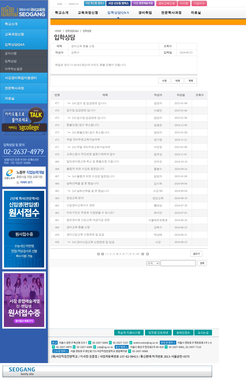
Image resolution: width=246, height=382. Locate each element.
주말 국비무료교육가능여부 (83, 139)
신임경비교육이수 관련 (81, 205)
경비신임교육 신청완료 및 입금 (85, 234)
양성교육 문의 (75, 198)
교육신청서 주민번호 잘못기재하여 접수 (91, 154)
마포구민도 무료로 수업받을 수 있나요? (90, 212)
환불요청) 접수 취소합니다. (83, 124)
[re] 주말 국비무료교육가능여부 (91, 147)
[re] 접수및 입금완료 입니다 (89, 117)
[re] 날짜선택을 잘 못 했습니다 (90, 190)
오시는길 (203, 332)
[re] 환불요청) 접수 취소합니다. (91, 132)
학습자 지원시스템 (129, 332)
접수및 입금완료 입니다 (81, 110)
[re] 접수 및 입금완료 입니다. (89, 103)
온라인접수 (183, 332)
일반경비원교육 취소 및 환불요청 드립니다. (93, 161)
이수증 (184, 3)
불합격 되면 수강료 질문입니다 (85, 168)
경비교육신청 (166, 3)
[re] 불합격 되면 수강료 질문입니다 (93, 176)
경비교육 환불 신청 (78, 227)
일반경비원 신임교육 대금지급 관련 (88, 219)
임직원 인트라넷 (158, 332)
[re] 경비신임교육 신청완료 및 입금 (93, 242)
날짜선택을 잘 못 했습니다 (83, 183)
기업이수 (199, 3)
